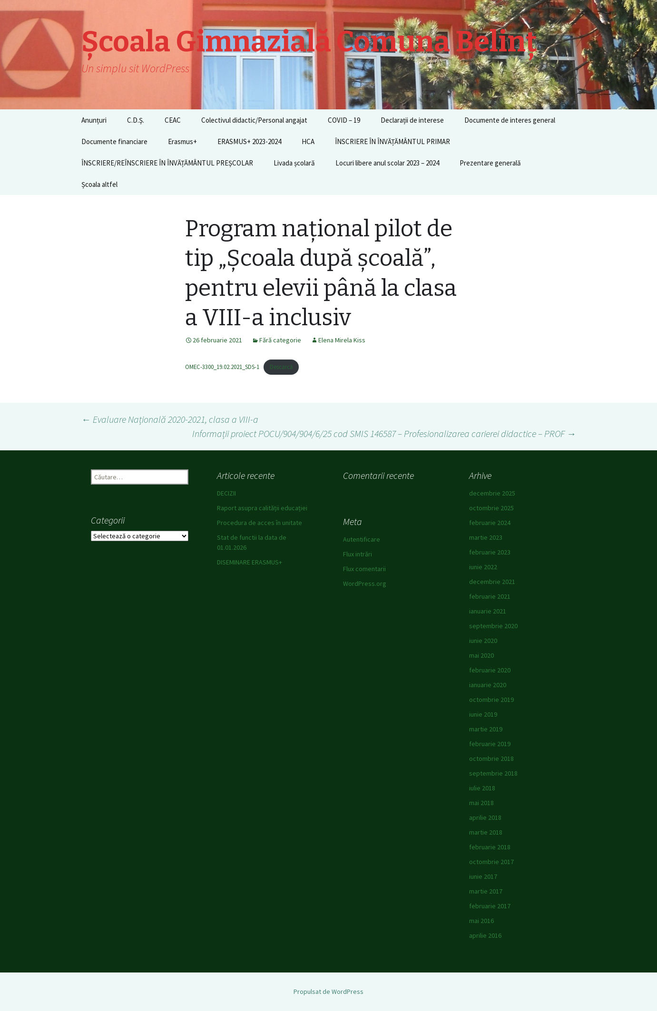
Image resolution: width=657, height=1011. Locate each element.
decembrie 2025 (492, 493)
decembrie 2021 (492, 581)
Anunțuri (94, 120)
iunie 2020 (483, 640)
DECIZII (226, 493)
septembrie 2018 (493, 773)
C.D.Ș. (135, 120)
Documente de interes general (509, 120)
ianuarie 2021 (487, 611)
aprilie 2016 (485, 935)
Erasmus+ (182, 141)
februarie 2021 (489, 596)
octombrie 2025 (491, 508)
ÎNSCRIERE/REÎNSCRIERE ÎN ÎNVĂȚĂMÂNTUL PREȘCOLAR (167, 162)
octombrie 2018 (491, 758)
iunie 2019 (483, 714)
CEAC (173, 120)
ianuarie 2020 (487, 684)
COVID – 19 (344, 120)
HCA (308, 141)
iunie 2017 (483, 876)
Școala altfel (99, 184)
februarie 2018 (489, 847)
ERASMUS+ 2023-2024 (249, 141)
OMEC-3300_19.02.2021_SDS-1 (222, 366)
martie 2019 (485, 729)
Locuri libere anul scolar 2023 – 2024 (387, 162)
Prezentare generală (490, 162)
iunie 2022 (483, 567)
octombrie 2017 (491, 861)
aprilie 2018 (485, 817)
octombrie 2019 (491, 699)
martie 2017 (485, 891)
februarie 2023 (489, 552)
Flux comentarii (364, 568)
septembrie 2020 (493, 626)
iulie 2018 (482, 788)
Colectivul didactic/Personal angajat (254, 120)
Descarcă (281, 366)
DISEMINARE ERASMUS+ (249, 562)
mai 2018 (481, 802)
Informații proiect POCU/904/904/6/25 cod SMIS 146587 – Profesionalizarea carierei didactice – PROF (384, 433)
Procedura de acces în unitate (259, 522)
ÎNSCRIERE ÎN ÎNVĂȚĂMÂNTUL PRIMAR (392, 141)
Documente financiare (114, 141)
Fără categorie (280, 340)
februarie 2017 (489, 906)
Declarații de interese (412, 120)
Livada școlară (294, 162)
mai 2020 (481, 655)
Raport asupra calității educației (262, 508)
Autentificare (361, 539)
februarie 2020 (489, 670)
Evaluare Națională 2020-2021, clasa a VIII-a (169, 419)
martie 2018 (485, 832)
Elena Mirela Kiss (341, 340)
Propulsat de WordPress (328, 991)
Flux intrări (357, 554)
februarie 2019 (489, 743)
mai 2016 (481, 920)
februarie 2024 (489, 522)
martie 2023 (485, 537)
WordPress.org (364, 583)
